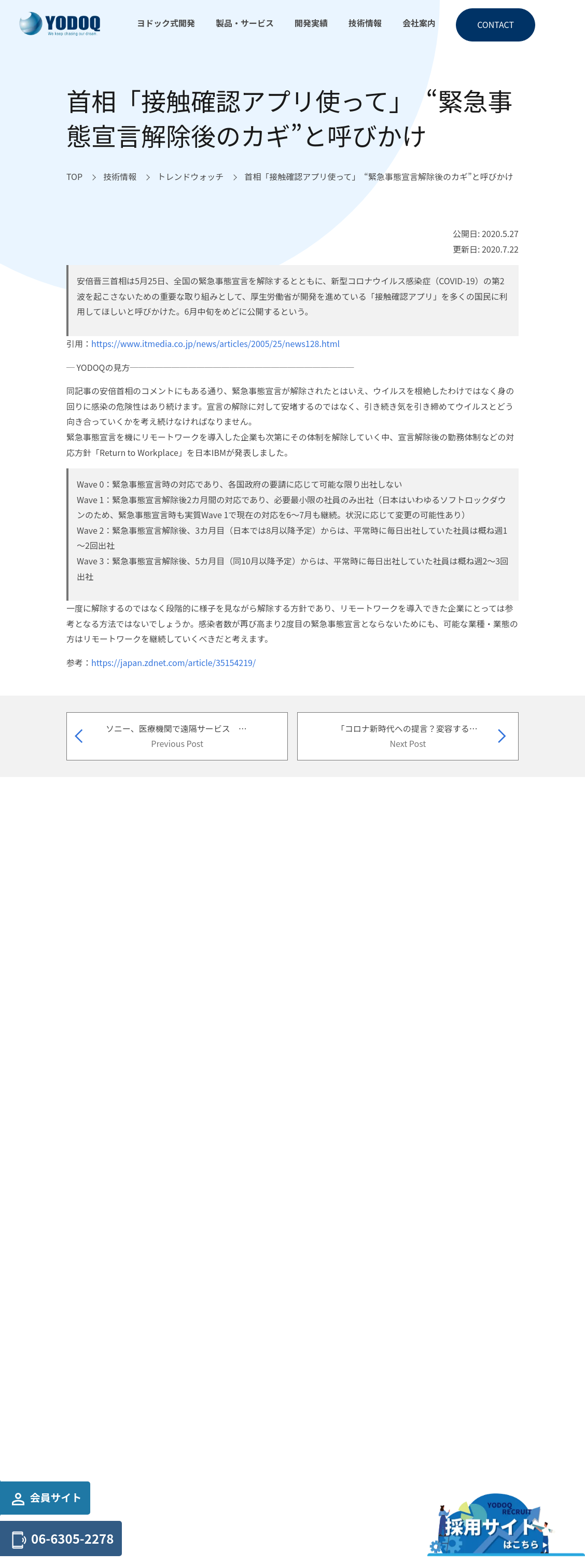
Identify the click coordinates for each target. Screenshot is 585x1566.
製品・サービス (245, 23)
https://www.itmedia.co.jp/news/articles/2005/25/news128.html (215, 343)
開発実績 (311, 23)
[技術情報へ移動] (119, 177)
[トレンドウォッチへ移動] (190, 177)
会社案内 (419, 23)
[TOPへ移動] (74, 177)
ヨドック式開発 (166, 23)
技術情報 (365, 23)
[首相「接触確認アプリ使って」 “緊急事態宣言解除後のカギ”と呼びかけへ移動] (378, 177)
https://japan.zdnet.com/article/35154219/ (173, 662)
